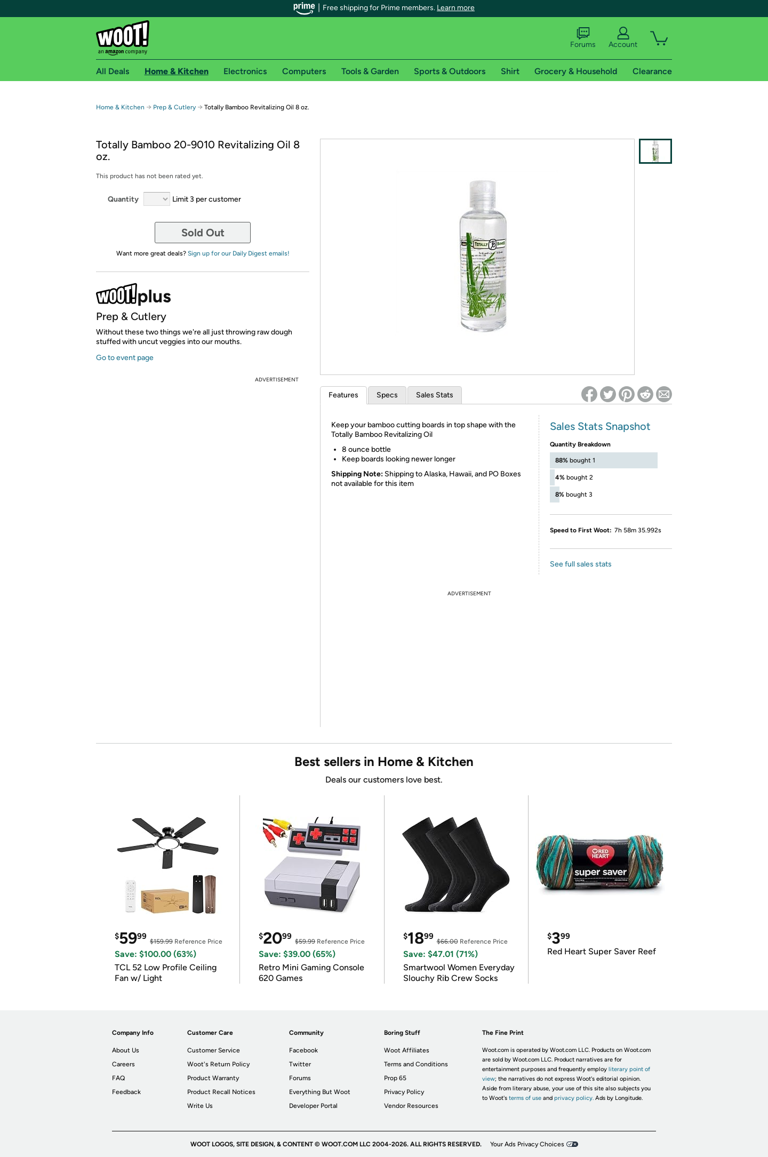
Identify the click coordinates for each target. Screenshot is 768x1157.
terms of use (525, 1098)
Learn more (456, 7)
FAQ (118, 1078)
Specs (387, 395)
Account (623, 38)
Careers (123, 1064)
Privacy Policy (404, 1092)
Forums (583, 38)
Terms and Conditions (416, 1064)
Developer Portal (313, 1106)
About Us (125, 1050)
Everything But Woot (319, 1092)
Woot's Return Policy (218, 1064)
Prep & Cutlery (174, 107)
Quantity (123, 199)
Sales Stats (434, 395)
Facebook (303, 1050)
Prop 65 (395, 1078)
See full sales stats (581, 564)
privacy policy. (574, 1098)
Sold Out (203, 232)
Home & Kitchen (120, 107)
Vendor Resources (411, 1106)
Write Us (200, 1106)
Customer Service (213, 1050)
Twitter (300, 1064)
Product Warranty (213, 1078)
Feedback (126, 1092)
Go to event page (125, 357)
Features (343, 395)
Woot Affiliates (406, 1050)
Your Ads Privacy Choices (527, 1144)
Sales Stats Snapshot (600, 426)
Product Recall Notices (221, 1092)
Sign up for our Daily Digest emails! (239, 253)
